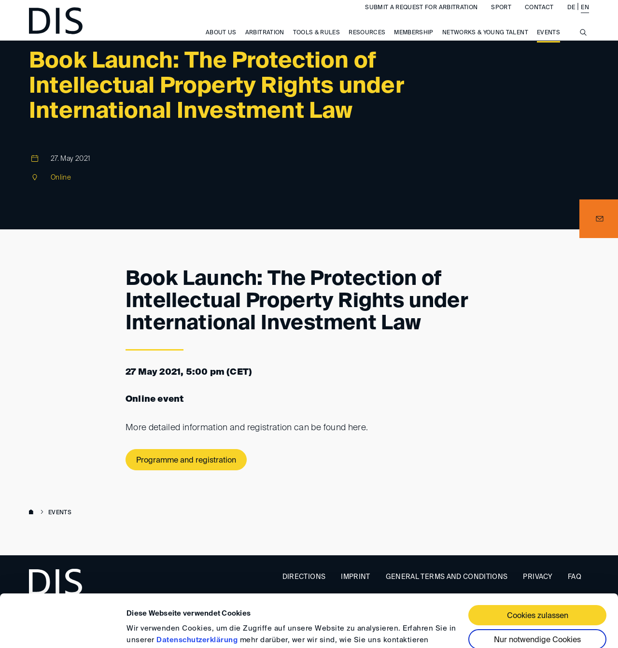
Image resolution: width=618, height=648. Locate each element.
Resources (367, 42)
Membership (414, 42)
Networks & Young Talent (485, 42)
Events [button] (548, 42)
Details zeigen (150, 629)
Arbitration (264, 42)
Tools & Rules (316, 42)
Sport (501, 17)
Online (61, 177)
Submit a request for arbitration (421, 17)
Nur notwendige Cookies (537, 591)
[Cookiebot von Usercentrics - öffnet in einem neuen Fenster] (62, 629)
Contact (539, 17)
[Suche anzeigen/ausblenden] (583, 47)
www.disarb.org (33, 513)
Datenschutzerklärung (197, 590)
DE (571, 17)
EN (585, 17)
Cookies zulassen (537, 567)
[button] (598, 218)
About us (221, 42)
